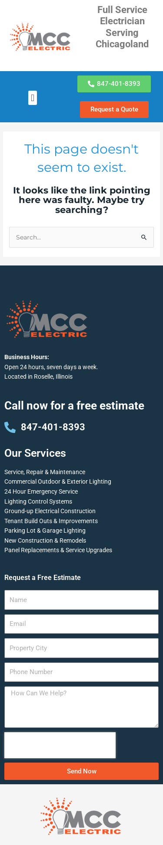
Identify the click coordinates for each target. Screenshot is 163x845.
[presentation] (60, 745)
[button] (32, 98)
